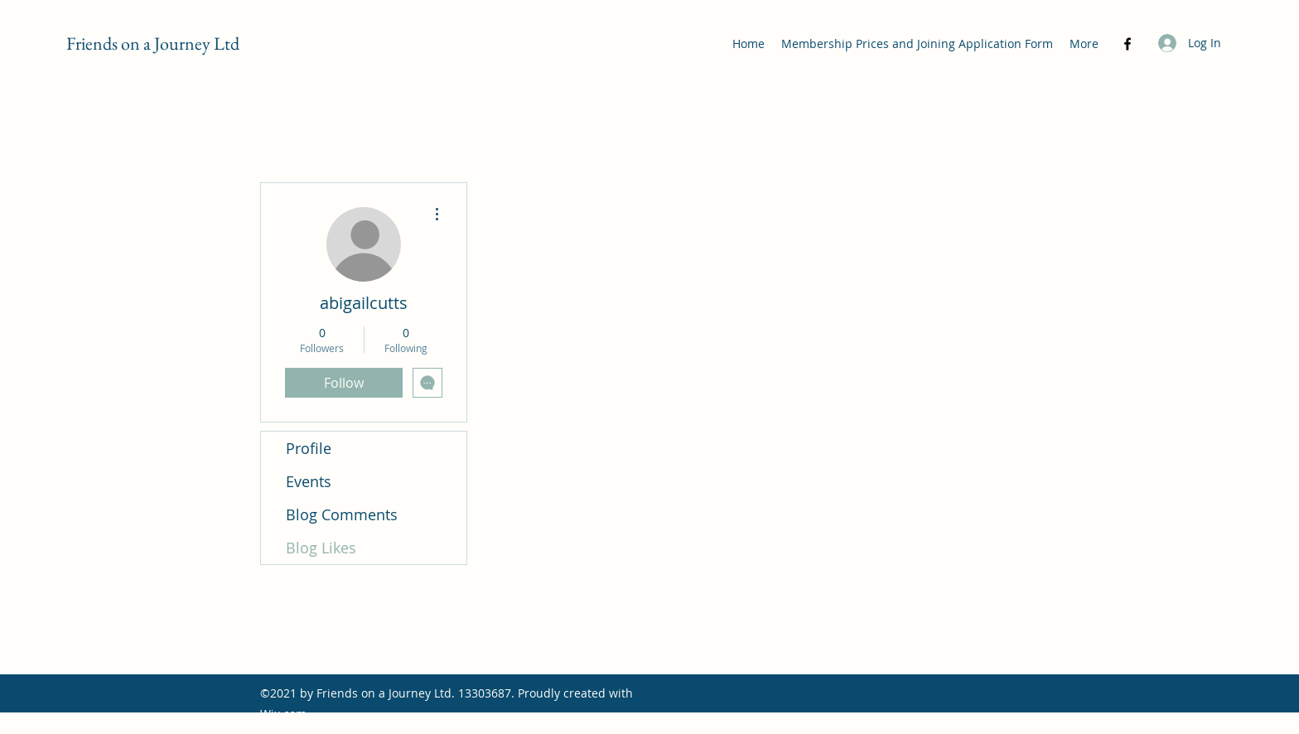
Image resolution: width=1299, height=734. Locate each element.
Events (308, 481)
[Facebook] (1127, 44)
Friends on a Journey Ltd (152, 43)
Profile (308, 448)
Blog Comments (342, 514)
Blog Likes (321, 548)
